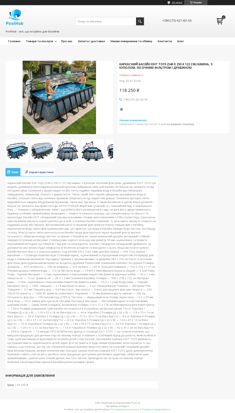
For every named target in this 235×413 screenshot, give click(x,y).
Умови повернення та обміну (131, 41)
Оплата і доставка (91, 41)
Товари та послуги (39, 41)
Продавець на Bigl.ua (117, 406)
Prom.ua (135, 402)
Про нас (66, 41)
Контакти (165, 41)
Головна (14, 41)
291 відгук (177, 2)
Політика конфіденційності (156, 409)
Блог (180, 41)
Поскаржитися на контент (125, 409)
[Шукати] (140, 21)
